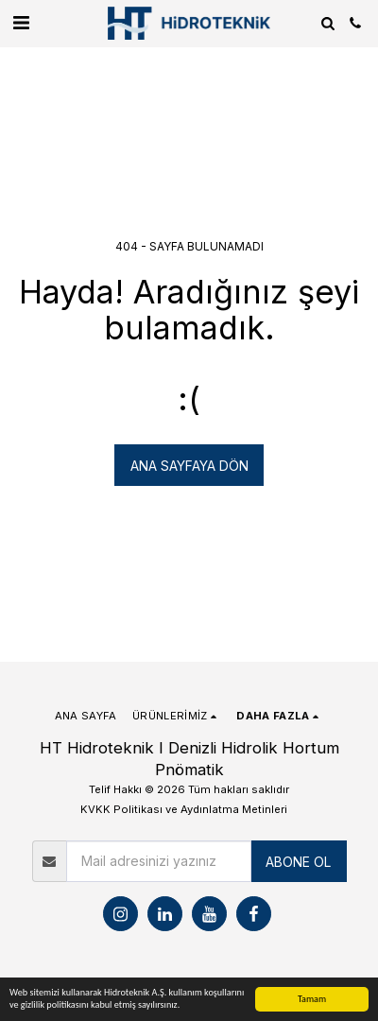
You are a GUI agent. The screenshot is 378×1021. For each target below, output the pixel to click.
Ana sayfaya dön (189, 466)
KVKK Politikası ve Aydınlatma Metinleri (183, 809)
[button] (21, 23)
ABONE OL (298, 862)
